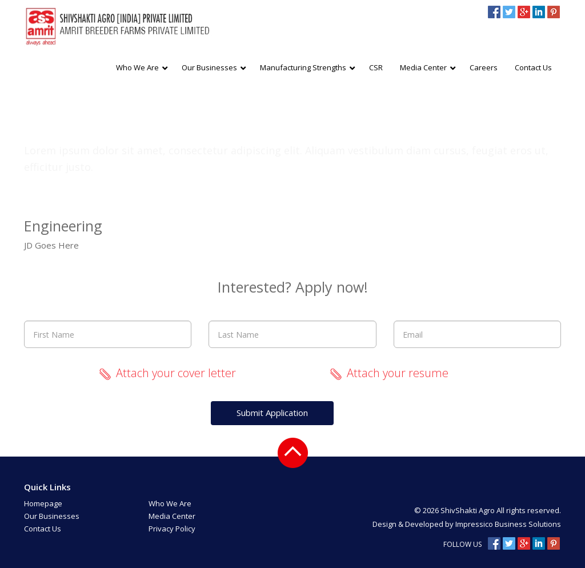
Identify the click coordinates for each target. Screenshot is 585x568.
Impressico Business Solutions (508, 524)
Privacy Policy (172, 528)
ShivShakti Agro (468, 510)
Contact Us (42, 528)
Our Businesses (51, 516)
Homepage (43, 503)
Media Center (172, 516)
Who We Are (170, 503)
